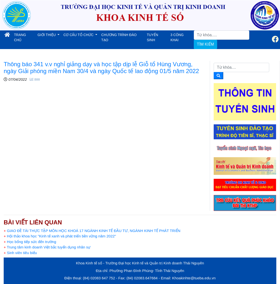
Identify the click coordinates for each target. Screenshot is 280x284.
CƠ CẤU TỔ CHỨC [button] (79, 35)
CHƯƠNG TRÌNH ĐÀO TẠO (119, 37)
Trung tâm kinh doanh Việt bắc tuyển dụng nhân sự (47, 247)
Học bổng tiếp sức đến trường (30, 242)
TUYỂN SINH (152, 37)
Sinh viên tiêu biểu (20, 253)
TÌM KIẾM (205, 44)
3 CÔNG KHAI (177, 37)
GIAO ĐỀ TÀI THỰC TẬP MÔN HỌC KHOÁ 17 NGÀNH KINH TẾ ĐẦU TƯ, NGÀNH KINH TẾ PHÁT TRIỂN (92, 231)
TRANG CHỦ (24, 37)
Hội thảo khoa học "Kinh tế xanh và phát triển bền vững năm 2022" (60, 236)
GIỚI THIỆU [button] (47, 35)
